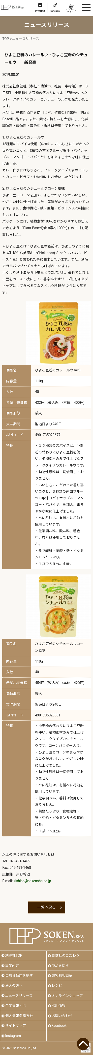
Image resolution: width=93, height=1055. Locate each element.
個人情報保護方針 (19, 1016)
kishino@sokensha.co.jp (32, 881)
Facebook (59, 1026)
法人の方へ (14, 986)
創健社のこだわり (65, 955)
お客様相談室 (62, 975)
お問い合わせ (62, 1016)
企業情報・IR (15, 1006)
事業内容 (12, 966)
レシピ (57, 986)
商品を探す (60, 966)
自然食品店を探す (19, 975)
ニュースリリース (18, 996)
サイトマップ (15, 1026)
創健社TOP (13, 955)
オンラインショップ (67, 996)
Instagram (13, 1036)
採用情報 (58, 1006)
